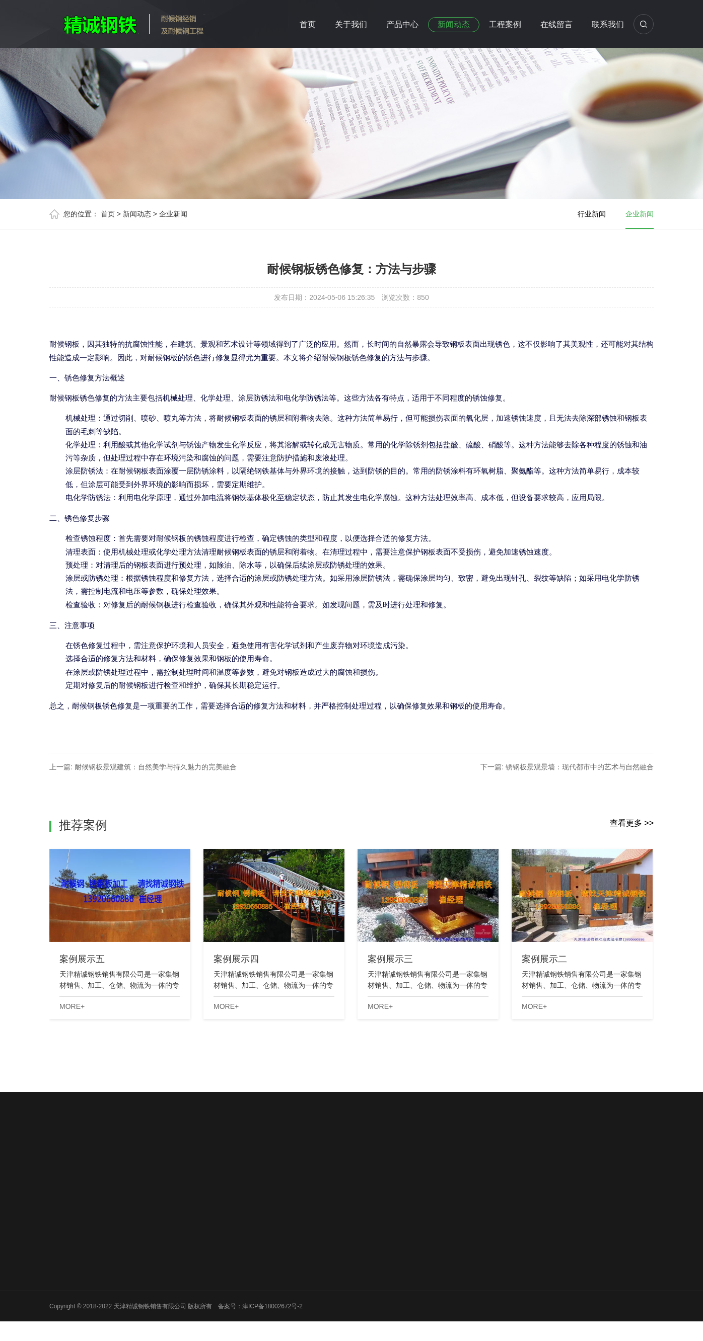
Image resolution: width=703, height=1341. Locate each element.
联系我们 (608, 24)
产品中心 (402, 24)
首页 (308, 24)
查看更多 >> (632, 823)
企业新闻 (173, 214)
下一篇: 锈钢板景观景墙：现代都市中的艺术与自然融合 (567, 767)
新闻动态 (454, 24)
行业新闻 (592, 214)
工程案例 (505, 24)
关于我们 (351, 24)
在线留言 (556, 24)
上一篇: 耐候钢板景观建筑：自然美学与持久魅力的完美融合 (143, 767)
